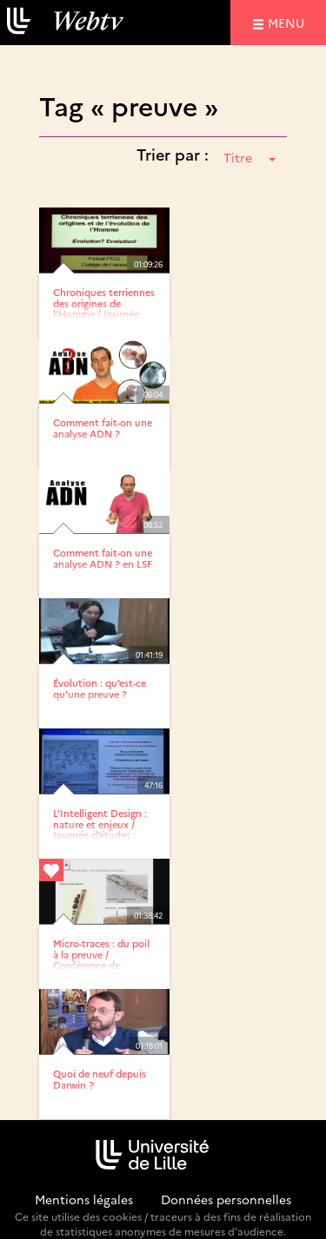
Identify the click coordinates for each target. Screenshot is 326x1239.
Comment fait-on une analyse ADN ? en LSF (102, 558)
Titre (249, 157)
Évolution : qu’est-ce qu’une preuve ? (99, 688)
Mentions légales (84, 1199)
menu (288, 22)
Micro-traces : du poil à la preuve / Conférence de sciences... (101, 959)
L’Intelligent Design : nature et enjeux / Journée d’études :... (100, 823)
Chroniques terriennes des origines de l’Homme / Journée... (104, 303)
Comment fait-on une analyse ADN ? (102, 427)
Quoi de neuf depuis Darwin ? (99, 1079)
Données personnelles (226, 1199)
